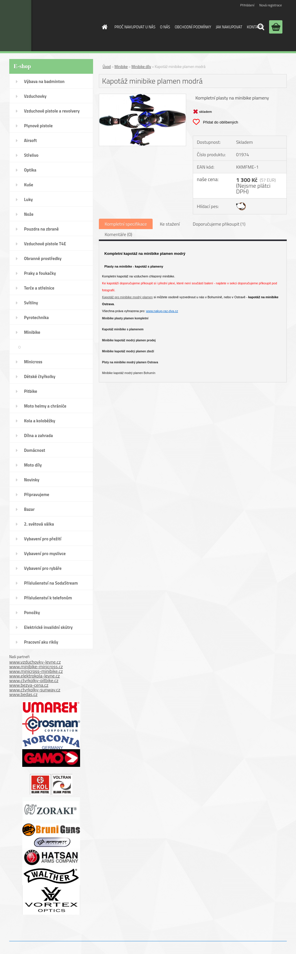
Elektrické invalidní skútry (48, 627)
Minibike (32, 332)
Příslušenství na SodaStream (51, 583)
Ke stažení (170, 223)
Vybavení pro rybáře (43, 568)
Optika (30, 170)
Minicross (33, 361)
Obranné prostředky (43, 258)
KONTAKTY (255, 27)
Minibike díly (75, 346)
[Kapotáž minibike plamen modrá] (142, 96)
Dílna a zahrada (38, 435)
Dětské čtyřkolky (39, 376)
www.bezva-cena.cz (28, 685)
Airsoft (30, 140)
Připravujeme (36, 494)
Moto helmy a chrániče (45, 406)
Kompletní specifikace (126, 223)
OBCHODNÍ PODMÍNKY (193, 27)
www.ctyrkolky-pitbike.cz (33, 680)
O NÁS (165, 27)
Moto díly (33, 465)
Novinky (31, 479)
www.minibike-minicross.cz (36, 666)
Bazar (29, 509)
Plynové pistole (38, 125)
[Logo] (47, 25)
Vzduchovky (35, 96)
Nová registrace (270, 5)
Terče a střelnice (39, 288)
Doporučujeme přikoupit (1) (219, 223)
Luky (28, 199)
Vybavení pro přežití (42, 538)
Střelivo (31, 155)
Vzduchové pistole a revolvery (52, 111)
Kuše (28, 184)
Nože (29, 214)
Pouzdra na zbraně (41, 229)
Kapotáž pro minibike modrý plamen (127, 297)
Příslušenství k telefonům (48, 597)
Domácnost (34, 450)
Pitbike (30, 391)
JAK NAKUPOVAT (229, 27)
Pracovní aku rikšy (41, 642)
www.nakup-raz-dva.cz (162, 311)
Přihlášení (247, 5)
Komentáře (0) (118, 234)
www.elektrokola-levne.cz (34, 675)
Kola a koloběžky (39, 420)
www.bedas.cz (23, 694)
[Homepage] (103, 27)
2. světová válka (39, 524)
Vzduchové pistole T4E (45, 243)
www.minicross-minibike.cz (36, 671)
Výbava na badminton (44, 81)
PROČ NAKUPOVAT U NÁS (134, 27)
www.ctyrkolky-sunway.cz (34, 689)
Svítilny (31, 302)
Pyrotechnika (36, 317)
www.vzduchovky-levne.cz (35, 661)
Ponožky (32, 612)
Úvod (107, 66)
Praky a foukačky (40, 273)
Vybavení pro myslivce (45, 553)
